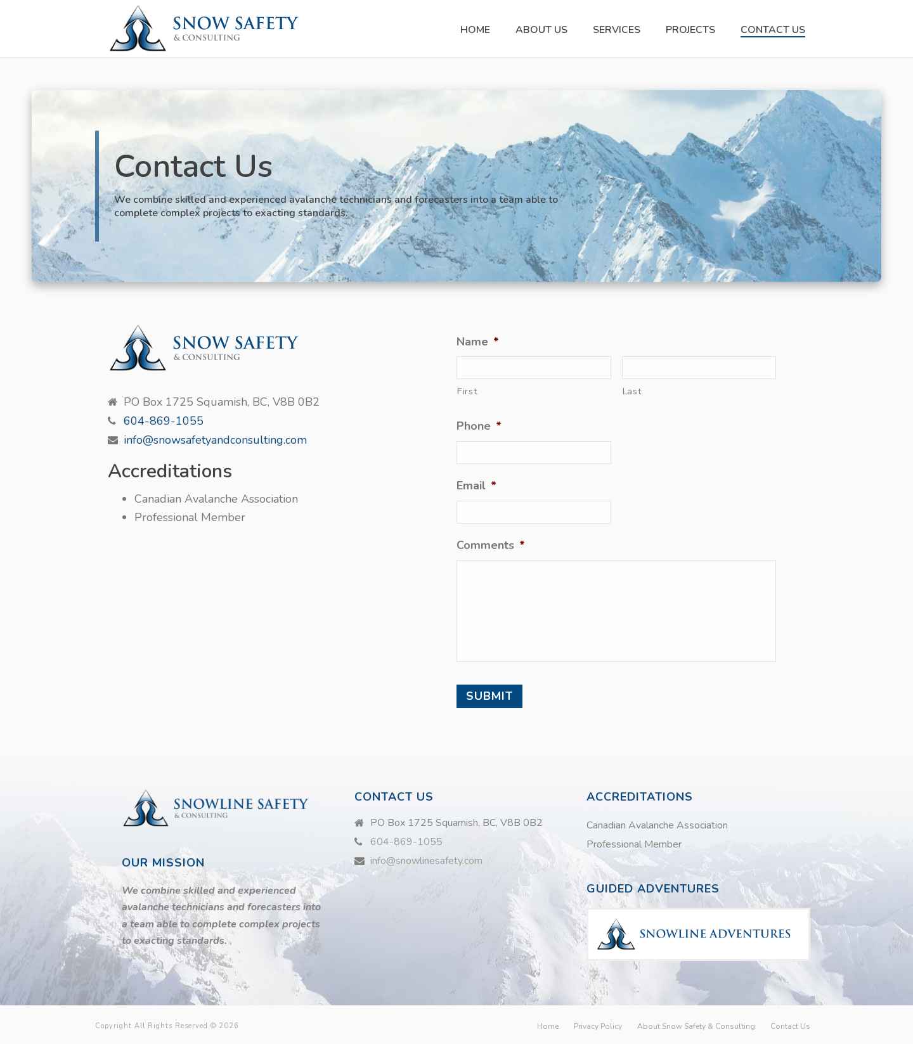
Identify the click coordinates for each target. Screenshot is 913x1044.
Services (616, 30)
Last (632, 391)
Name (477, 342)
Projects (690, 30)
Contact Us (773, 30)
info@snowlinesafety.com (426, 861)
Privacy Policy (598, 1026)
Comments (490, 545)
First (467, 391)
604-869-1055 (164, 421)
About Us (541, 30)
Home (475, 30)
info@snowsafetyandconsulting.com (215, 440)
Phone (479, 426)
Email (476, 486)
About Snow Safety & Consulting (696, 1026)
